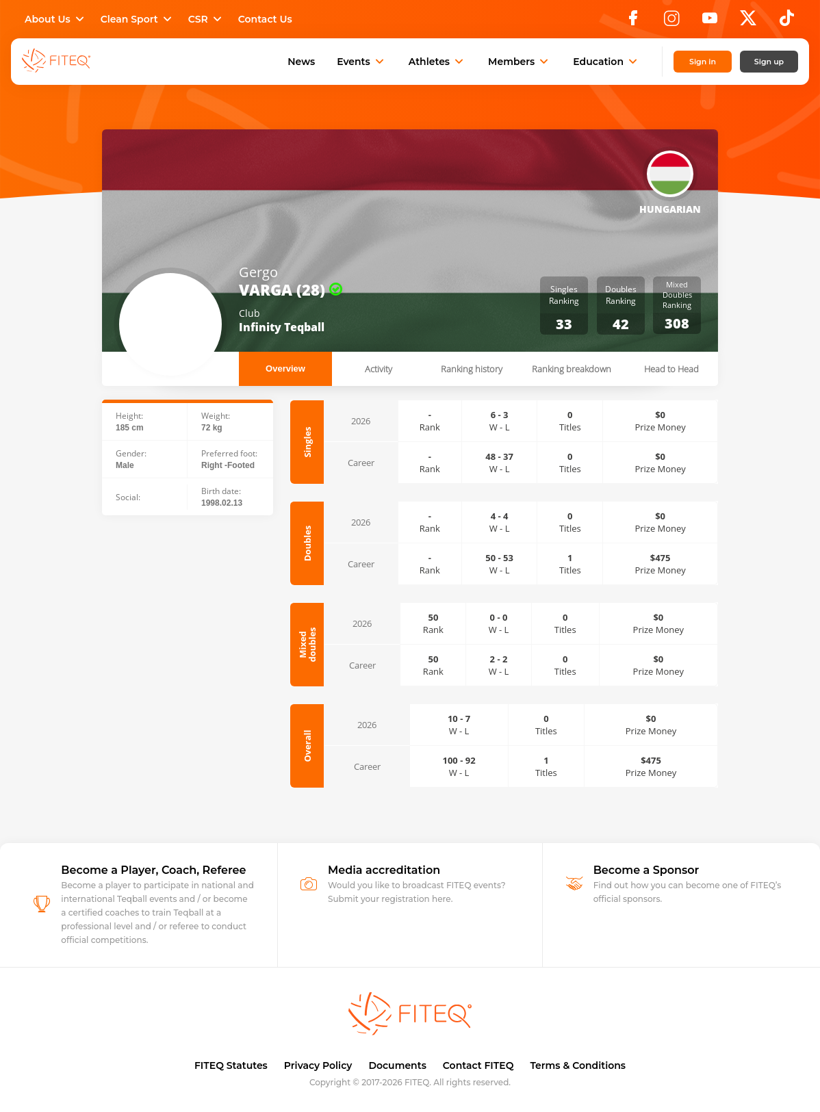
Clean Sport (138, 19)
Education (606, 61)
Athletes (437, 61)
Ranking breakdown (571, 369)
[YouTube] (710, 22)
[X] (748, 22)
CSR (206, 19)
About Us (56, 19)
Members (519, 61)
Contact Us (265, 19)
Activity (378, 369)
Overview (285, 368)
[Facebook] (633, 22)
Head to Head (671, 369)
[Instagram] (671, 22)
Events (362, 61)
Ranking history (471, 369)
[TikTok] (786, 22)
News (301, 61)
